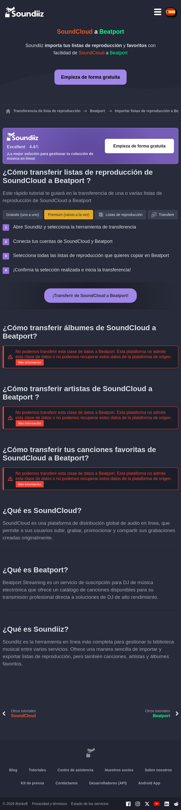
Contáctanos (66, 783)
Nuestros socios (119, 770)
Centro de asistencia (75, 770)
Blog (13, 770)
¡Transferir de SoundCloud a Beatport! (91, 295)
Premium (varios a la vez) (68, 215)
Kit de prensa (32, 783)
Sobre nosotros (158, 770)
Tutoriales (37, 770)
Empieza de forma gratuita (90, 77)
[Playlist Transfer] (24, 12)
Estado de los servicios (90, 804)
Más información (29, 362)
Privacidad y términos (49, 804)
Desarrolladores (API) (108, 783)
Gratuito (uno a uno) (22, 215)
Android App (149, 783)
